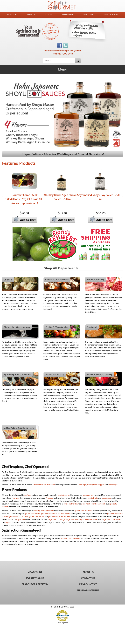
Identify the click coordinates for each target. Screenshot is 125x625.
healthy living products (44, 511)
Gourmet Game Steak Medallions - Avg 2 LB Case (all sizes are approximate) (24, 199)
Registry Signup (35, 578)
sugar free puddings (56, 519)
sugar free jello (72, 519)
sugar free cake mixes (88, 519)
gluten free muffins (49, 514)
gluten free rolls (65, 514)
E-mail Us (76, 539)
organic (9, 522)
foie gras (16, 498)
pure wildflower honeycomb (93, 504)
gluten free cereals (115, 514)
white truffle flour (71, 504)
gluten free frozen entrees (59, 517)
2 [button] (65, 225)
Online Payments (62, 623)
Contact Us (88, 15)
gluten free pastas (36, 517)
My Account (12, 15)
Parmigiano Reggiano (96, 485)
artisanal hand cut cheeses (44, 485)
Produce (49, 498)
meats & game (64, 495)
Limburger (82, 485)
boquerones (88, 495)
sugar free (20, 519)
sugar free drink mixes (111, 519)
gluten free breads (32, 514)
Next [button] (122, 195)
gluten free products (83, 511)
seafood (27, 495)
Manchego (113, 485)
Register (48, 15)
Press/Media (67, 15)
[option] (24, 196)
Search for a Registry (35, 584)
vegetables (106, 498)
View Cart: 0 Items (110, 15)
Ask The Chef (66, 539)
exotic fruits (93, 498)
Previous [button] (3, 195)
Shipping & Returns (88, 590)
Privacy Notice (88, 584)
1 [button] (60, 225)
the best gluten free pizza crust (15, 517)
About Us (31, 15)
